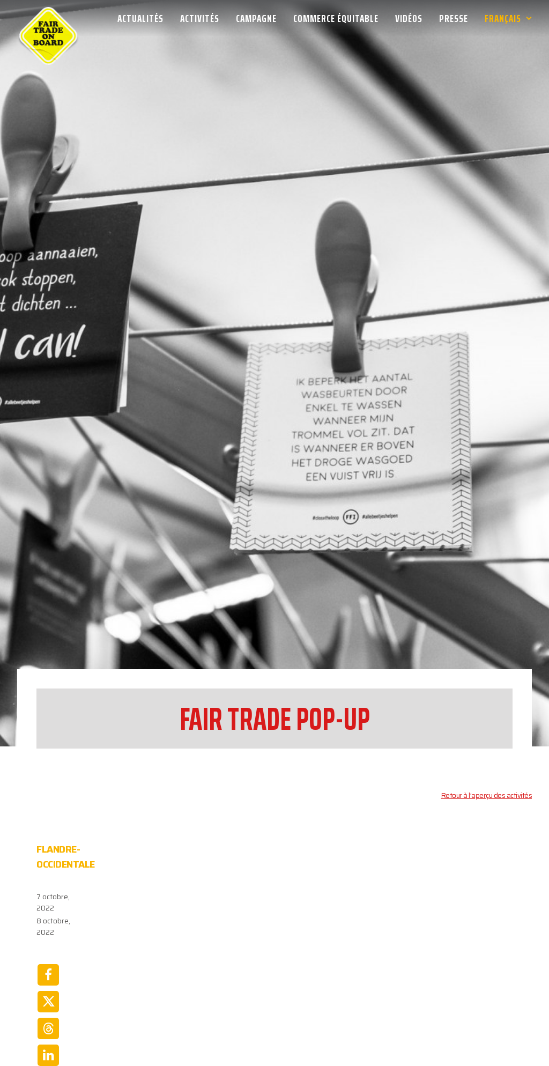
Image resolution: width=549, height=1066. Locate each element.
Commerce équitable (336, 18)
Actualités (140, 18)
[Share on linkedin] (48, 994)
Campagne (256, 18)
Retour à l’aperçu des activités (486, 735)
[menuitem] (144, 18)
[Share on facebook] (48, 914)
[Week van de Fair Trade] (48, 18)
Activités (199, 18)
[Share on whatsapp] (48, 1021)
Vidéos (408, 18)
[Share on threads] (48, 968)
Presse (453, 18)
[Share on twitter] (48, 941)
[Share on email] (48, 1048)
